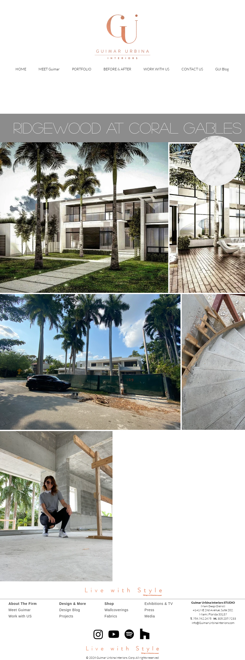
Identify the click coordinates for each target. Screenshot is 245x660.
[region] (216, 161)
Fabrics (110, 616)
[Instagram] (98, 634)
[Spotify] (129, 634)
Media (149, 616)
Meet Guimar (19, 610)
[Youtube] (114, 634)
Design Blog (69, 610)
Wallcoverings (116, 610)
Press (149, 610)
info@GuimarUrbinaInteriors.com (213, 623)
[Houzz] (144, 634)
